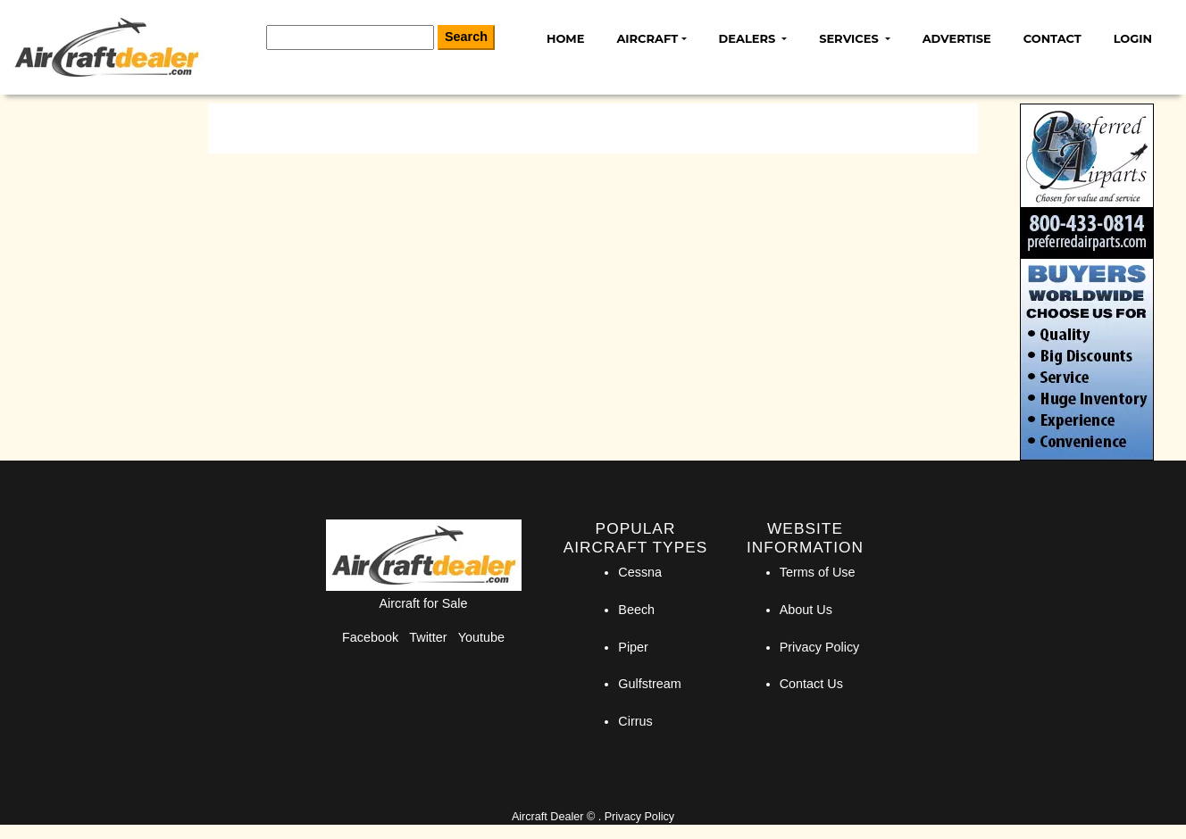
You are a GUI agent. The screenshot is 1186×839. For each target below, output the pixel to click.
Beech (636, 609)
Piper (633, 647)
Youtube (481, 637)
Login (1133, 38)
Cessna (640, 572)
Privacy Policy (820, 647)
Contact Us (811, 684)
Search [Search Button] (466, 36)
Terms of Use (818, 572)
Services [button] (850, 38)
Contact (1052, 38)
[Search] (350, 37)
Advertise (957, 38)
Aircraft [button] (647, 38)
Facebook (370, 637)
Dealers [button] (749, 38)
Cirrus (635, 721)
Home (565, 38)
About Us (806, 609)
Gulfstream (649, 684)
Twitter (428, 637)
